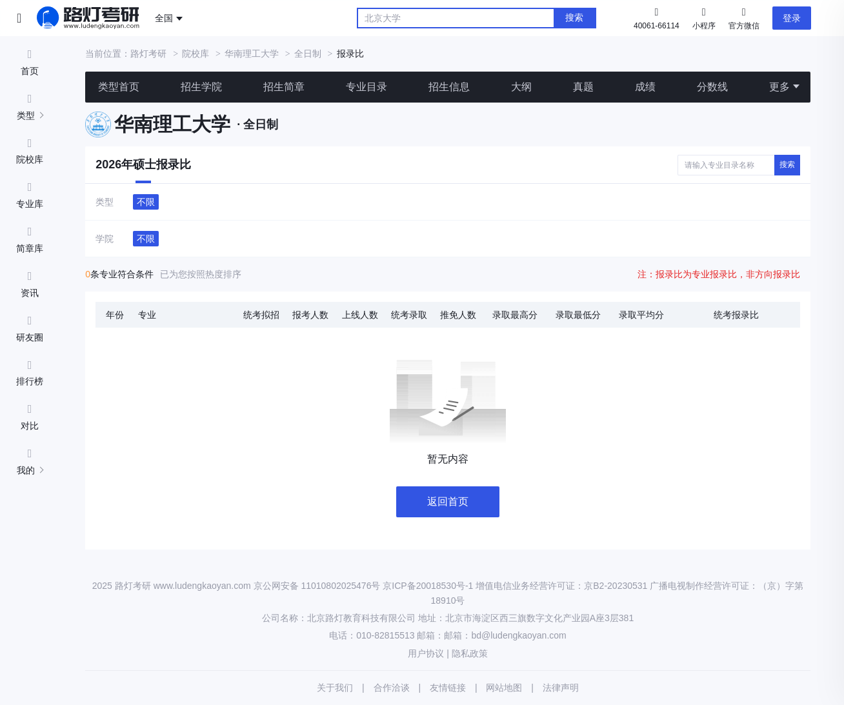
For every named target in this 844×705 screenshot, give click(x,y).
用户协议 (426, 653)
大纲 (521, 86)
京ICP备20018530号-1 (428, 586)
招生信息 (449, 86)
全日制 (307, 53)
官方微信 (743, 17)
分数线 (712, 86)
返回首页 (447, 501)
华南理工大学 (252, 53)
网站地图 (504, 687)
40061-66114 (656, 25)
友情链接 (448, 687)
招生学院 (201, 86)
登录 (792, 18)
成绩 (645, 86)
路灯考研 (148, 53)
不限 (146, 202)
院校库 (195, 53)
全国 (164, 18)
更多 (779, 86)
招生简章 (284, 86)
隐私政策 (470, 653)
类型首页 (118, 86)
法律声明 (561, 687)
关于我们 (335, 687)
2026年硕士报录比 (143, 164)
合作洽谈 (392, 687)
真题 (583, 86)
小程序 (704, 17)
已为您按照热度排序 (200, 274)
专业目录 (366, 86)
